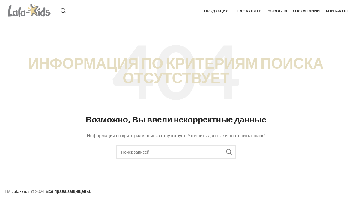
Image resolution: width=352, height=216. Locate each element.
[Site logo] (36, 15)
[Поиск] (77, 16)
